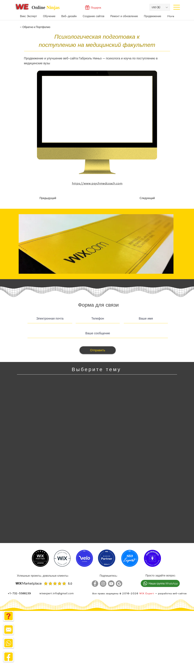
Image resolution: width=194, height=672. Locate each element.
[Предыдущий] (51, 198)
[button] (160, 7)
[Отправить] (98, 350)
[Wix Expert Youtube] (111, 583)
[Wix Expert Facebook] (95, 583)
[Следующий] (146, 198)
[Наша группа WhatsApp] (160, 583)
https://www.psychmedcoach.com (97, 183)
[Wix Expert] (22, 6)
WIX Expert (146, 593)
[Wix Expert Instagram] (103, 583)
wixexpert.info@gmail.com (56, 593)
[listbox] (160, 7)
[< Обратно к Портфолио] (35, 27)
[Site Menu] (176, 7)
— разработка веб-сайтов (170, 593)
